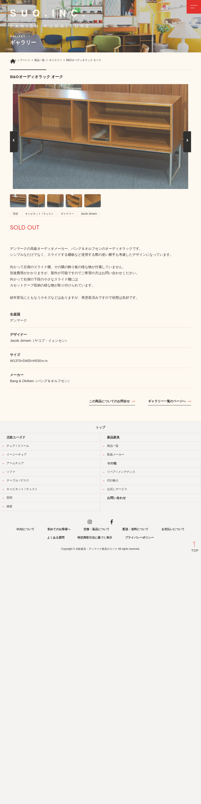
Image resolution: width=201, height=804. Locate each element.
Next (187, 146)
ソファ (11, 471)
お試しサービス (117, 489)
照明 (9, 497)
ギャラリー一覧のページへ (167, 401)
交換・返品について (96, 529)
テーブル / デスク (18, 480)
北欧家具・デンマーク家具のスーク (97, 549)
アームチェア (15, 463)
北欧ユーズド (16, 437)
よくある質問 (55, 537)
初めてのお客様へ (58, 529)
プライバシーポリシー (139, 537)
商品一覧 (113, 445)
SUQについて (25, 529)
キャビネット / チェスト (22, 489)
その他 (111, 463)
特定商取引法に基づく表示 (94, 537)
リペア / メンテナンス (121, 471)
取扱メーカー (115, 454)
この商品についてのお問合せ (109, 401)
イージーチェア (17, 454)
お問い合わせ (116, 498)
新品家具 (113, 437)
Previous (14, 146)
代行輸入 (113, 480)
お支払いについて (173, 529)
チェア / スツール (18, 445)
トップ (100, 427)
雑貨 (9, 506)
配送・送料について (135, 529)
